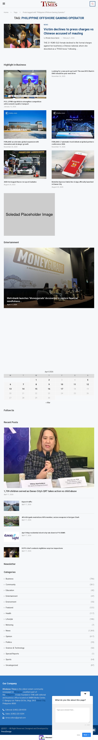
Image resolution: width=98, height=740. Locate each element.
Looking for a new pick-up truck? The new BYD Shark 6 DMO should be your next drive (73, 72)
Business (50, 579)
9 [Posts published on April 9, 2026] (49, 384)
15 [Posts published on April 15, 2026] (36, 389)
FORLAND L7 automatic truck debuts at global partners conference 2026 (73, 143)
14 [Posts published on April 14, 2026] (23, 389)
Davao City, (41, 700)
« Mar (48, 402)
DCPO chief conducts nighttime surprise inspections (42, 548)
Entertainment (50, 596)
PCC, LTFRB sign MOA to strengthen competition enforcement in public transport (22, 103)
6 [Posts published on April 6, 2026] (10, 384)
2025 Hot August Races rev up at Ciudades (20, 182)
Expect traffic (27, 502)
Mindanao (18, 692)
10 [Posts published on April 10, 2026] (62, 384)
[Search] (92, 3)
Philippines (10, 695)
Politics (50, 642)
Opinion (50, 636)
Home (6, 12)
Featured (50, 607)
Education (50, 590)
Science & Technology (50, 648)
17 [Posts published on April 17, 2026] (62, 389)
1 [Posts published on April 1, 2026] (36, 380)
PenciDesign (6, 731)
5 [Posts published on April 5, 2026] (87, 380)
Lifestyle (50, 619)
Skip (78, 735)
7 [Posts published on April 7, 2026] (23, 384)
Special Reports (50, 653)
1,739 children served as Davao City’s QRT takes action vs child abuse (40, 491)
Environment (50, 602)
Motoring (50, 625)
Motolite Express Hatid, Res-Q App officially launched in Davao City (72, 183)
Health (50, 613)
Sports (50, 659)
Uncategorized (50, 665)
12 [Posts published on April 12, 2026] (88, 384)
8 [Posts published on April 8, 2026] (36, 384)
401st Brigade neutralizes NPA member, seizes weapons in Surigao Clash (50, 517)
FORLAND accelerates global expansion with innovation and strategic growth (21, 143)
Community (50, 584)
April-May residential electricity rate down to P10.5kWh (43, 533)
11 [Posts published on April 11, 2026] (75, 384)
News (50, 630)
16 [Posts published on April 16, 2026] (49, 389)
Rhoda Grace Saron (52, 38)
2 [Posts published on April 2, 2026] (49, 380)
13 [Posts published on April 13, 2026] (10, 389)
